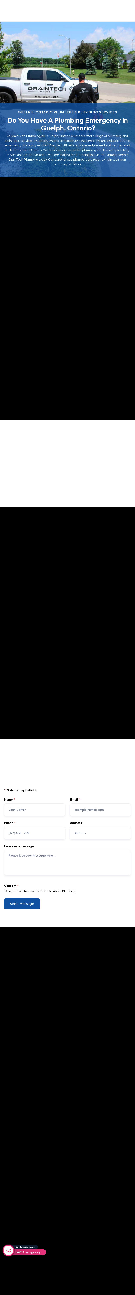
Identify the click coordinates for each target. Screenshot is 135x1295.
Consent (11, 886)
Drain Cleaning (13, 1282)
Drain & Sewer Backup (18, 1239)
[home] (20, 11)
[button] (126, 11)
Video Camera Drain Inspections (16, 1256)
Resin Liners (12, 1269)
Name (9, 799)
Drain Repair (12, 1276)
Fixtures (9, 1263)
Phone (10, 823)
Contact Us (104, 10)
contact (48, 489)
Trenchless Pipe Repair (18, 1233)
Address (76, 823)
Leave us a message (19, 846)
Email (75, 799)
